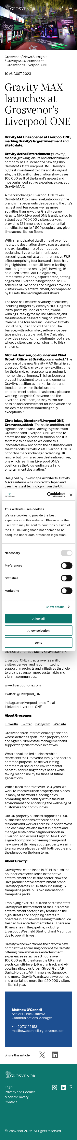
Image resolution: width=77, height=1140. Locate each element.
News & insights (35, 57)
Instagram (42, 724)
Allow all (38, 618)
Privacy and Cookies (20, 1092)
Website (59, 724)
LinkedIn (11, 724)
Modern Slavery (16, 1097)
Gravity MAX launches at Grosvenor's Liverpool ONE (27, 63)
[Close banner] (70, 494)
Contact (11, 1102)
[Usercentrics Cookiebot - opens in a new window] (48, 494)
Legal (9, 1087)
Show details (55, 607)
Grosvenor (13, 57)
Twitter (26, 724)
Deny (38, 642)
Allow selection (38, 630)
